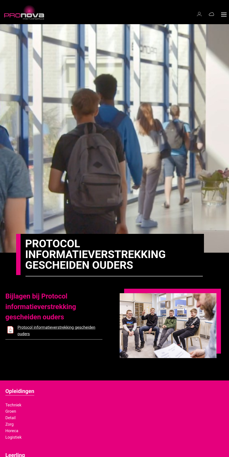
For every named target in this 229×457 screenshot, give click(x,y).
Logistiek (13, 437)
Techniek (13, 405)
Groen (10, 411)
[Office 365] (211, 14)
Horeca (11, 430)
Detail (10, 417)
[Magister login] (200, 14)
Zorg (9, 424)
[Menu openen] (223, 12)
